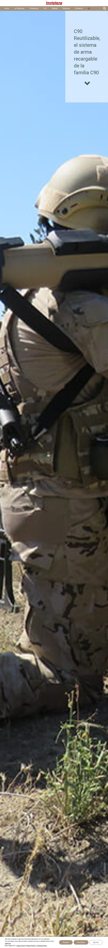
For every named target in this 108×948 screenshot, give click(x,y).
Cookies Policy (42, 946)
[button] (105, 8)
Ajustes (96, 942)
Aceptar (66, 942)
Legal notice (20, 946)
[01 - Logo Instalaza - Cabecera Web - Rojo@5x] (54, 3)
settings (8, 943)
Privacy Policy (30, 946)
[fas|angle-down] (87, 83)
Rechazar (81, 942)
